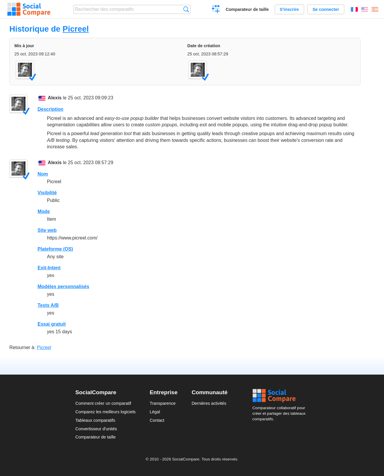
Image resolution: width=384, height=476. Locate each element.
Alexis (55, 97)
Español (374, 9)
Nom (43, 173)
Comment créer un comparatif (103, 403)
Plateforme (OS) (55, 248)
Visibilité (47, 192)
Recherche (186, 9)
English (364, 9)
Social (280, 396)
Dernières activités (209, 403)
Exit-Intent (49, 267)
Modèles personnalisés (63, 286)
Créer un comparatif (216, 10)
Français (354, 9)
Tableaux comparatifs (95, 420)
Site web (47, 230)
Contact (157, 420)
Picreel (75, 28)
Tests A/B (48, 305)
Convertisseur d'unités (96, 428)
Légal (155, 411)
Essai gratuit (52, 324)
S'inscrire (289, 9)
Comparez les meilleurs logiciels (105, 411)
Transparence (162, 403)
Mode (44, 211)
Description (50, 109)
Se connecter (325, 9)
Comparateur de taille (247, 9)
